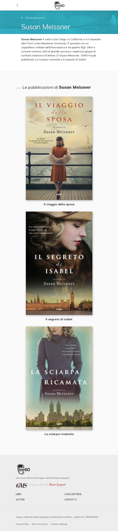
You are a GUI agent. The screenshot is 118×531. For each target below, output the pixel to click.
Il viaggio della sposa (59, 204)
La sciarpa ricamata (59, 434)
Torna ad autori (33, 17)
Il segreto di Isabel (59, 319)
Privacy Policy (22, 524)
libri (18, 494)
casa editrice (73, 494)
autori (20, 499)
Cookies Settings (59, 524)
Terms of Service (40, 524)
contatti (70, 499)
